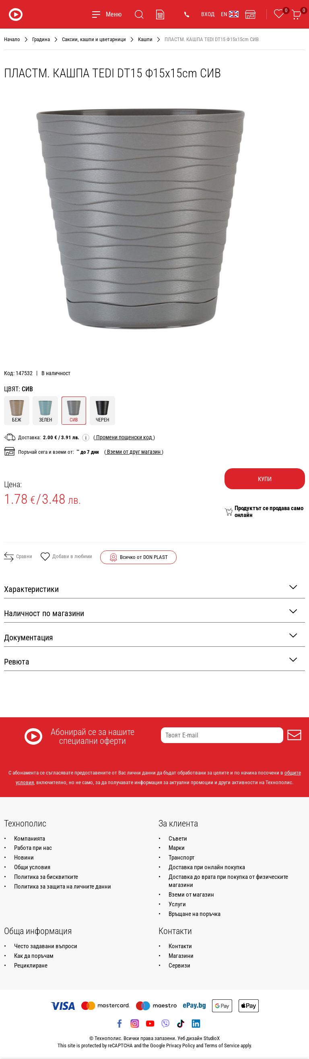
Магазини (181, 955)
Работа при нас (33, 847)
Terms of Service (221, 1045)
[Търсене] (139, 14)
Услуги (177, 904)
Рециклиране (30, 965)
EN (230, 14)
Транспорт (181, 857)
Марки (177, 847)
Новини (24, 857)
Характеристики (150, 588)
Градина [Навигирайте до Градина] (41, 39)
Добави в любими (66, 557)
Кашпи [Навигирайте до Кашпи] (145, 39)
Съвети (178, 838)
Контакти (180, 946)
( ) (124, 437)
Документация (150, 636)
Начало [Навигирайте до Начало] (12, 39)
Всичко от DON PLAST (144, 557)
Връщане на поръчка (194, 914)
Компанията (29, 838)
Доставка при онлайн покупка (207, 867)
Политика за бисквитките (46, 876)
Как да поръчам (34, 955)
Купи (265, 479)
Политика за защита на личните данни (62, 886)
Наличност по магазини (150, 612)
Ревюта (150, 661)
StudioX (212, 1038)
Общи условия (32, 867)
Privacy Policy (180, 1045)
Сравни (18, 557)
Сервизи (179, 965)
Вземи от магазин (191, 894)
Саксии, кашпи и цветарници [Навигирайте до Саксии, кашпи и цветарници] (94, 39)
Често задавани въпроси (45, 946)
